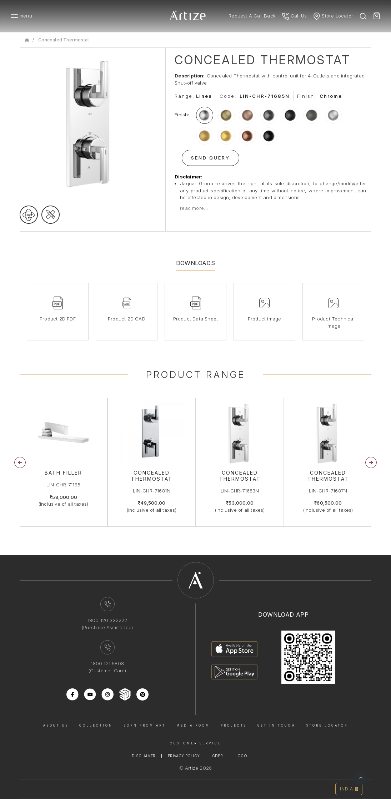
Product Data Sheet (195, 319)
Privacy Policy (184, 756)
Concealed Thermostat (63, 39)
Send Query (210, 158)
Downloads (195, 263)
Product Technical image (333, 322)
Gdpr (217, 756)
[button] (371, 462)
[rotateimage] (29, 215)
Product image (264, 319)
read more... (194, 208)
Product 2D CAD (126, 319)
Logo (241, 756)
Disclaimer (143, 756)
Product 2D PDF (58, 319)
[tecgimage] (50, 215)
